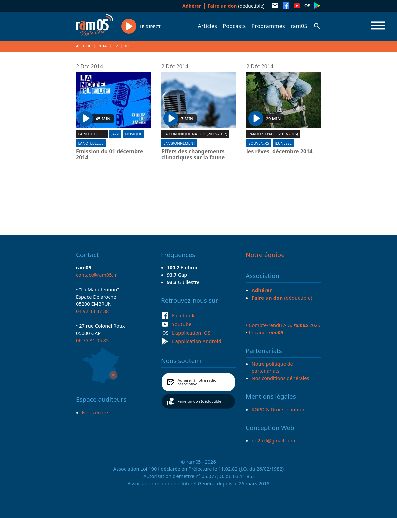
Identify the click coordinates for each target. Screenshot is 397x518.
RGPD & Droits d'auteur (278, 409)
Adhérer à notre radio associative (197, 382)
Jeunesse (283, 143)
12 (116, 45)
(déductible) (236, 6)
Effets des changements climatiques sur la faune (193, 154)
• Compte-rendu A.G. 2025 (283, 325)
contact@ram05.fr (96, 274)
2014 (102, 45)
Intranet (266, 332)
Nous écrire (95, 412)
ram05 (299, 26)
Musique (133, 133)
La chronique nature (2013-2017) (195, 133)
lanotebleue (90, 143)
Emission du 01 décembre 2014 (109, 154)
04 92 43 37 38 (92, 311)
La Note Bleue (91, 133)
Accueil (83, 45)
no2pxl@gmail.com (273, 440)
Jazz (115, 133)
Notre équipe (265, 254)
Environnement (179, 143)
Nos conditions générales (280, 378)
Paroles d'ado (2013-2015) (273, 133)
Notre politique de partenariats (272, 367)
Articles (207, 26)
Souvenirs (258, 143)
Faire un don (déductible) (200, 401)
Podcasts (234, 26)
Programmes (268, 26)
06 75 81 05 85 (92, 340)
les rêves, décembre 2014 (279, 152)
